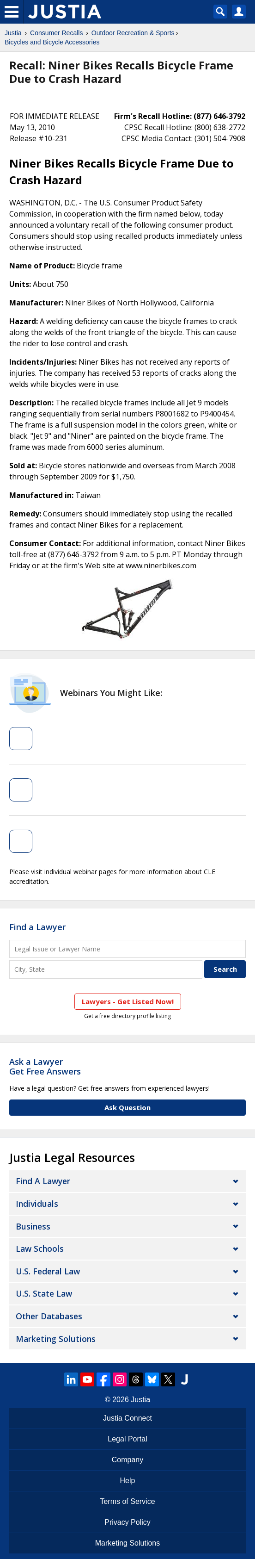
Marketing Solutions (56, 1338)
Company (127, 1460)
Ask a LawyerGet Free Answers (45, 1066)
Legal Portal (127, 1439)
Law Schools (40, 1248)
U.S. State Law (44, 1293)
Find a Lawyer (37, 926)
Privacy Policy (127, 1522)
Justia (13, 33)
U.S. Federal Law (48, 1271)
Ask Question (127, 1107)
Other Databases (49, 1316)
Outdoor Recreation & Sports (133, 33)
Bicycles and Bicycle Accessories (52, 42)
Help (127, 1480)
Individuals (37, 1203)
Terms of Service (127, 1501)
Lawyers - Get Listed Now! (128, 1001)
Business (33, 1226)
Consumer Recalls (56, 33)
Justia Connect (127, 1418)
